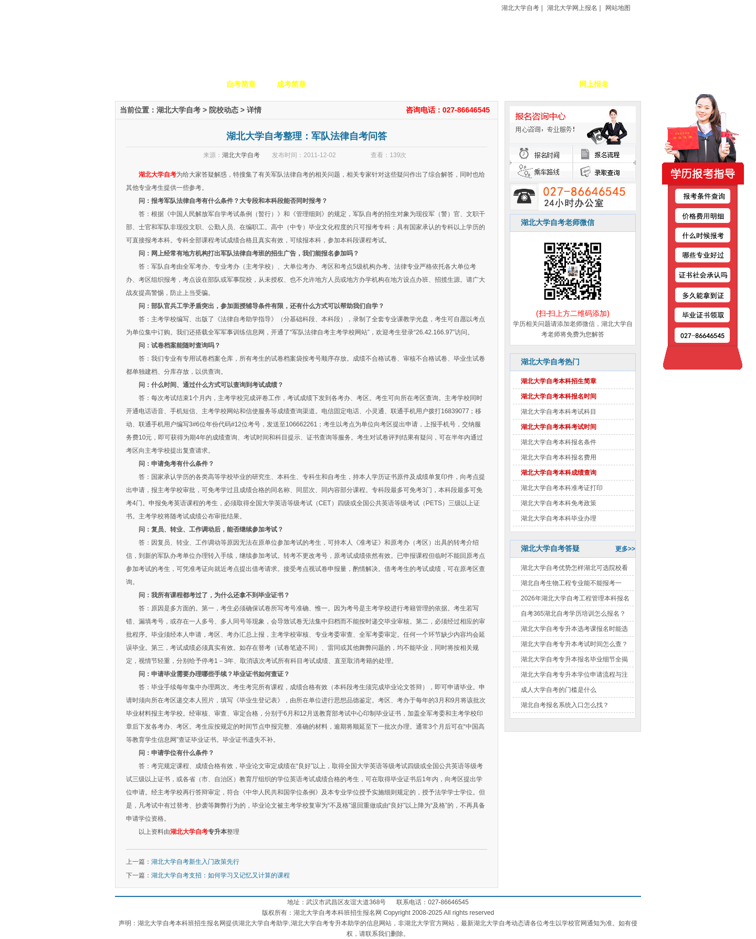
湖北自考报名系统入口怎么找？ (565, 705)
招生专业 (341, 84)
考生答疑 (493, 84)
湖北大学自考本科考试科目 (558, 411)
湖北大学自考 (520, 8)
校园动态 (392, 84)
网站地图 (618, 8)
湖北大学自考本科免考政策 (558, 503)
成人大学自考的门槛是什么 (558, 689)
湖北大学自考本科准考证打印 (562, 488)
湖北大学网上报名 (572, 8)
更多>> (625, 549)
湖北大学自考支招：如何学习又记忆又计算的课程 (220, 875)
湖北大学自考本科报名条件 (558, 442)
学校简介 (190, 84)
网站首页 (140, 84)
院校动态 (223, 110)
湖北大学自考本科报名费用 (558, 457)
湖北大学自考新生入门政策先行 (195, 861)
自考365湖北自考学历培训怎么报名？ (573, 613)
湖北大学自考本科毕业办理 (558, 518)
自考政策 (442, 84)
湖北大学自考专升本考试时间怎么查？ (574, 644)
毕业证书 (543, 84)
